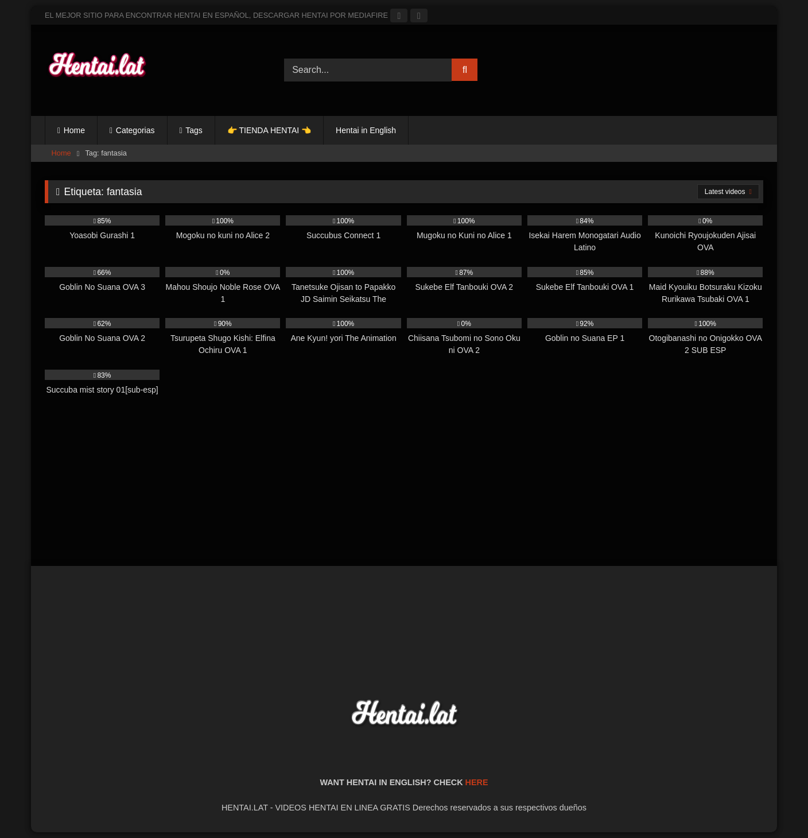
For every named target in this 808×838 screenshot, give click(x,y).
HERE (476, 782)
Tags (194, 130)
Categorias (135, 130)
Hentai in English (366, 130)
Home (74, 130)
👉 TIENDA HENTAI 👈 (269, 130)
